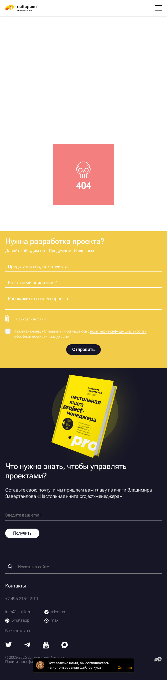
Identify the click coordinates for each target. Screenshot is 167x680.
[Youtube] (46, 647)
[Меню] (158, 8)
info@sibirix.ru (18, 611)
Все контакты (17, 630)
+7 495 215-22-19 (21, 598)
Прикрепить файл (31, 319)
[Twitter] (8, 645)
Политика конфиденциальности (32, 661)
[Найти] (10, 566)
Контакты (15, 586)
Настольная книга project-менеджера (79, 496)
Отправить (83, 349)
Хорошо (125, 668)
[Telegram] (27, 645)
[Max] (64, 646)
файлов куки (90, 667)
